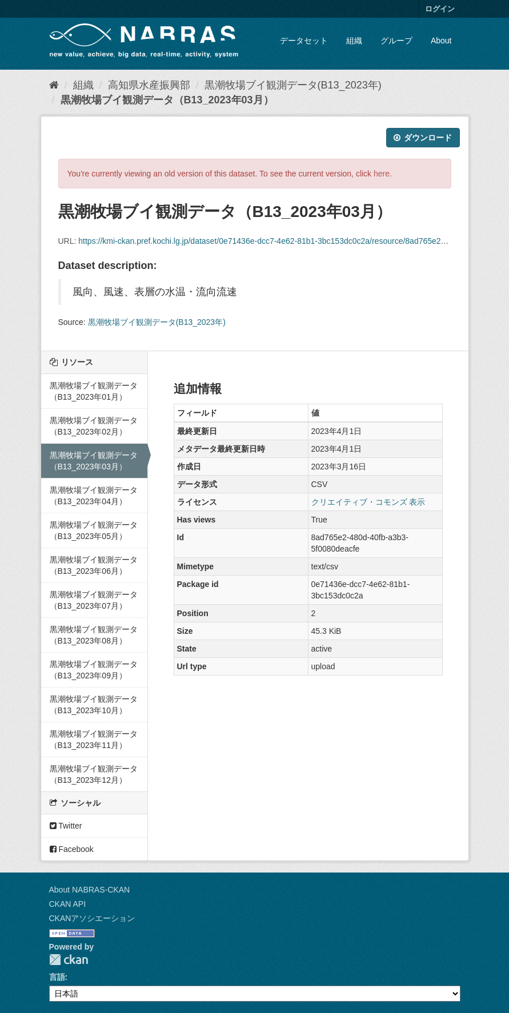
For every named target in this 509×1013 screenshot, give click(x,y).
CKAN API (67, 904)
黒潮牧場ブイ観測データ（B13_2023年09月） (94, 670)
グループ (396, 40)
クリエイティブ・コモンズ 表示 (368, 501)
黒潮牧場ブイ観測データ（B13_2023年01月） (94, 391)
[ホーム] (54, 85)
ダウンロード (423, 137)
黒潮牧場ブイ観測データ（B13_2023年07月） (94, 600)
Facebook (72, 849)
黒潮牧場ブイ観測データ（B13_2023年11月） (94, 739)
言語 (57, 977)
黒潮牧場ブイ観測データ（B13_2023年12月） (94, 774)
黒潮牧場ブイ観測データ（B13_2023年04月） (94, 495)
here (382, 173)
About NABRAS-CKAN (89, 889)
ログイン (440, 9)
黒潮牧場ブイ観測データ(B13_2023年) (293, 85)
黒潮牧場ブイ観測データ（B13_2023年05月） (94, 530)
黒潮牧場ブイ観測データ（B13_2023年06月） (94, 565)
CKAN (68, 960)
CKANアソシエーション (92, 918)
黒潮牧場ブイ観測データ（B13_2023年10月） (94, 704)
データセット (304, 40)
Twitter (66, 825)
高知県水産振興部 (149, 85)
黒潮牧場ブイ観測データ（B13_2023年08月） (94, 635)
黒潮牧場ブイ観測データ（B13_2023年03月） (167, 100)
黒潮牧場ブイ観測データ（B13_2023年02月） (94, 426)
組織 (354, 40)
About (441, 40)
